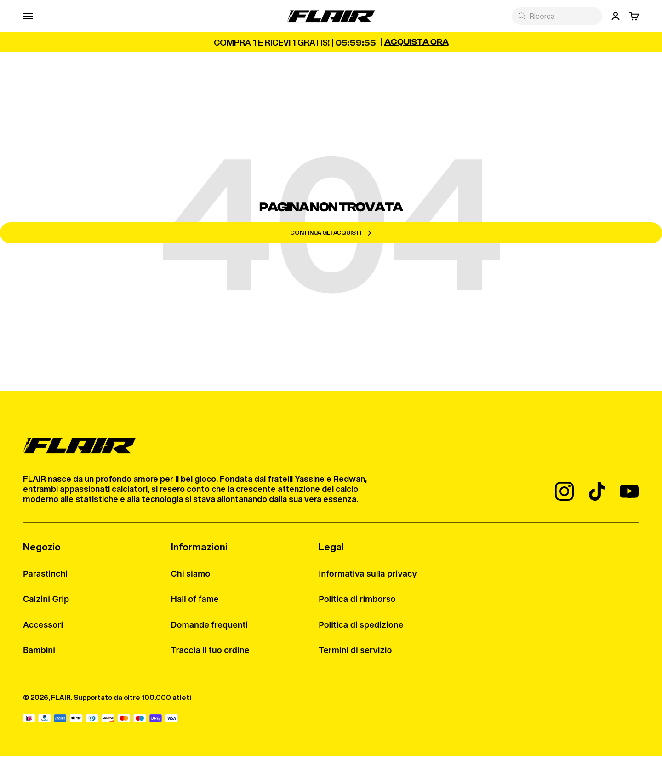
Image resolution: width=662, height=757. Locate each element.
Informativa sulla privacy (368, 575)
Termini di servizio (355, 651)
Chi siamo (191, 575)
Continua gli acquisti (331, 234)
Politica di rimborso (357, 600)
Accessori (43, 625)
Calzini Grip (46, 600)
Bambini (39, 651)
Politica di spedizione (361, 625)
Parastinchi (45, 575)
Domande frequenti (209, 625)
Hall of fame (195, 600)
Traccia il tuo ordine (210, 651)
